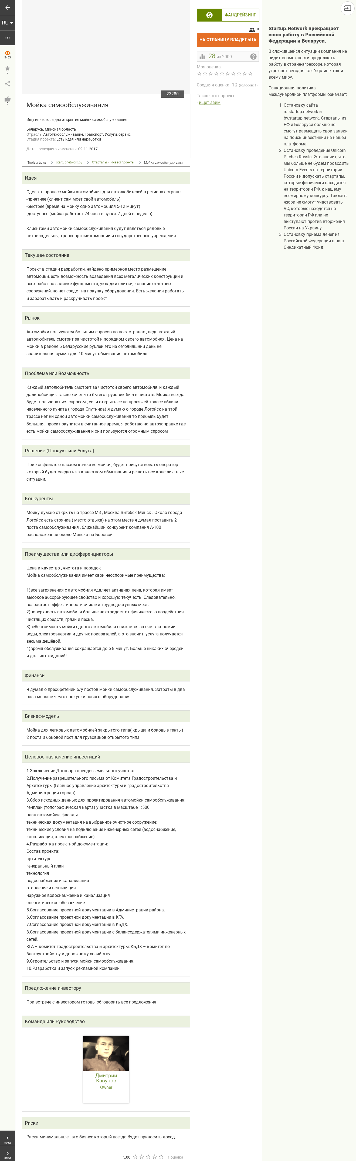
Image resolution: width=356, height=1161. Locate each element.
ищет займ (210, 102)
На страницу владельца (229, 37)
